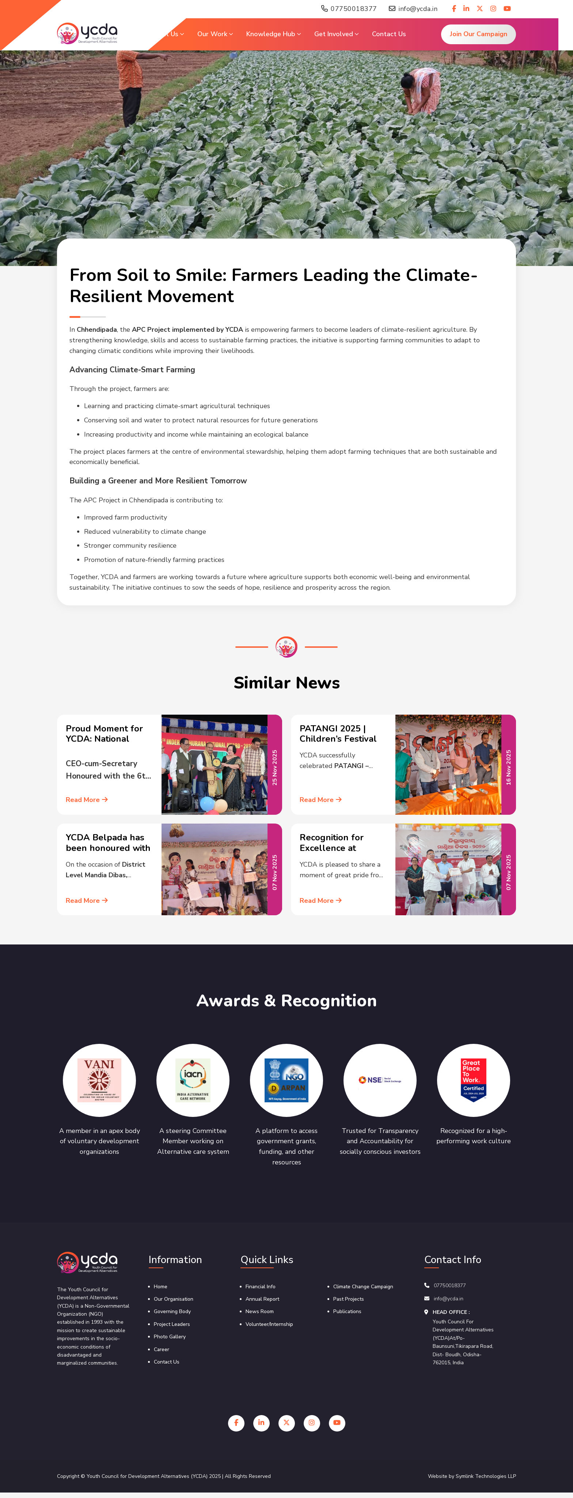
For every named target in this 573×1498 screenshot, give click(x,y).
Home (160, 1286)
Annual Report (262, 1299)
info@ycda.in (413, 9)
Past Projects (348, 1299)
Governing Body (172, 1311)
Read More (87, 799)
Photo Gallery (170, 1336)
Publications (347, 1311)
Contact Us (166, 1361)
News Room (260, 1311)
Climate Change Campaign (363, 1286)
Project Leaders (172, 1324)
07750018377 (349, 9)
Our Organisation (173, 1299)
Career (161, 1349)
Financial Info (261, 1286)
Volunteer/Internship (269, 1324)
